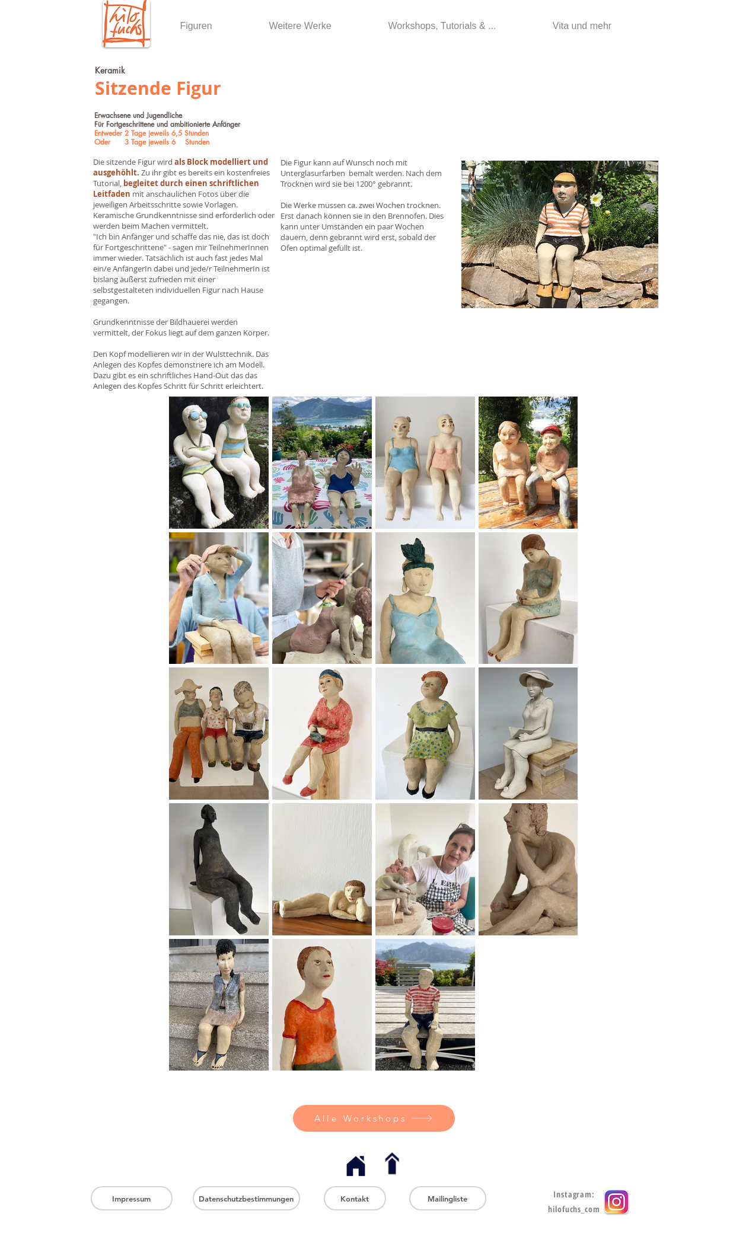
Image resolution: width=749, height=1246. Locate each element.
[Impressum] (132, 1198)
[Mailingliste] (447, 1198)
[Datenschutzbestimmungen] (246, 1198)
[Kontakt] (355, 1198)
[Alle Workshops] (374, 1118)
